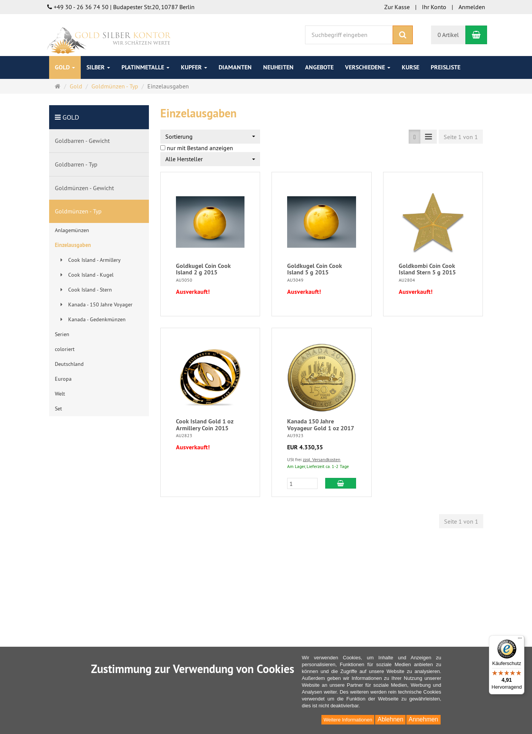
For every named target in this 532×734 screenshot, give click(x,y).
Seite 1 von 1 (461, 137)
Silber (98, 67)
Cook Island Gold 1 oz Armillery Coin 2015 (204, 424)
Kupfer (194, 67)
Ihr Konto (434, 7)
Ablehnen (390, 719)
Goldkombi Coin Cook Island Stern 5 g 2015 (427, 269)
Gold (65, 67)
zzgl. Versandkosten (321, 459)
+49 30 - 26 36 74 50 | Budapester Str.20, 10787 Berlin (121, 7)
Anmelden (472, 7)
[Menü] (519, 639)
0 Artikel (448, 34)
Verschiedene (367, 67)
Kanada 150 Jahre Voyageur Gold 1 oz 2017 (320, 424)
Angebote (319, 67)
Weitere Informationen (348, 720)
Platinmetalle (145, 67)
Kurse (410, 67)
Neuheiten (278, 67)
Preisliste (445, 67)
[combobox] (210, 137)
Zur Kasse (397, 7)
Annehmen (423, 719)
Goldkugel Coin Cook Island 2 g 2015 (203, 269)
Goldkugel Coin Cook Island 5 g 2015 (314, 269)
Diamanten (235, 67)
